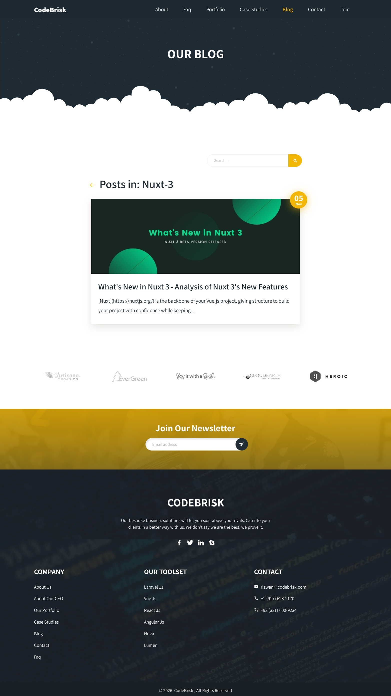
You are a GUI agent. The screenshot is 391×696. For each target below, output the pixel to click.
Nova (149, 632)
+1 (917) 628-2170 (273, 598)
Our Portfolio (46, 609)
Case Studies (46, 621)
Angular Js (154, 621)
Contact (41, 643)
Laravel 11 (153, 587)
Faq (37, 655)
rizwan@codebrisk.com (279, 586)
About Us (42, 587)
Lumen (150, 643)
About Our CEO (48, 598)
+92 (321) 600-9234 (275, 609)
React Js (152, 609)
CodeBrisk (50, 9)
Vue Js (150, 598)
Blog (38, 632)
